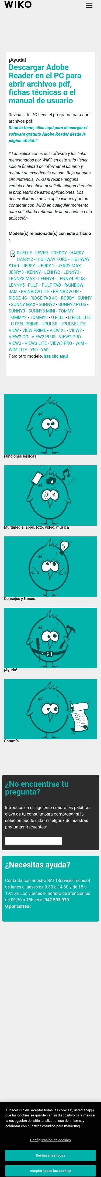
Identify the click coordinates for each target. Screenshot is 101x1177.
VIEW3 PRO (61, 343)
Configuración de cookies (50, 1143)
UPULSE (49, 323)
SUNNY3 (17, 311)
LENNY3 (71, 272)
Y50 (34, 349)
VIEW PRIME (34, 330)
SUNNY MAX (23, 304)
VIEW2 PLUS (43, 336)
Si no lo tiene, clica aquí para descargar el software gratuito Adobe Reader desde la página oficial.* (48, 134)
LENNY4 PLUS (71, 278)
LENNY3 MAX (22, 278)
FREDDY (59, 252)
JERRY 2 (47, 265)
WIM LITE (18, 349)
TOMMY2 (18, 317)
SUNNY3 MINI (42, 311)
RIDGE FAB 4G (43, 298)
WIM (79, 343)
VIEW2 (75, 330)
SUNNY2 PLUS (72, 304)
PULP (34, 285)
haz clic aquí (56, 356)
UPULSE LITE (73, 323)
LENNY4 (46, 278)
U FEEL (58, 317)
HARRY (77, 252)
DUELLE (24, 252)
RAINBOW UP (66, 291)
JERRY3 (17, 272)
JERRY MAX (69, 265)
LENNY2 (52, 272)
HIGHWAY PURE (52, 259)
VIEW (14, 330)
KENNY (34, 272)
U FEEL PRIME (24, 323)
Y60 (44, 349)
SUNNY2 (47, 304)
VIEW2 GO (18, 336)
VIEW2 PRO (70, 336)
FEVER (42, 252)
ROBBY (67, 298)
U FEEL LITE (79, 317)
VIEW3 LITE (36, 343)
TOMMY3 (39, 317)
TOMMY (66, 311)
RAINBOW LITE (36, 291)
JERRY (28, 265)
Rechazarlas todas (50, 1159)
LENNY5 (17, 285)
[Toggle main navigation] (89, 5)
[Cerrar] (92, 1114)
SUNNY (85, 298)
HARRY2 (25, 259)
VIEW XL (58, 330)
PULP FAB (51, 285)
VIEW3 (15, 343)
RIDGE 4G (18, 298)
